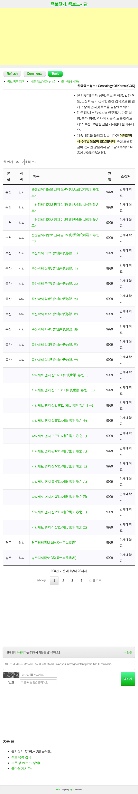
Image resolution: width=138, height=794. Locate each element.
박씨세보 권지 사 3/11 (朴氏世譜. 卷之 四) (59, 496)
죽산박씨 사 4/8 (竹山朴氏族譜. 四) (54, 329)
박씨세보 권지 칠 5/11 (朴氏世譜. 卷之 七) (59, 466)
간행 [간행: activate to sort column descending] (109, 176)
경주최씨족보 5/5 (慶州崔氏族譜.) (53, 542)
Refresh (12, 73)
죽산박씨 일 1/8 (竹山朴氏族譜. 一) (54, 359)
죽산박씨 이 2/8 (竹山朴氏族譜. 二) (54, 253)
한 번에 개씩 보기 (20, 162)
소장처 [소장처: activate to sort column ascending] (125, 176)
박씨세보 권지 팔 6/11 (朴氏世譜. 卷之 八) (59, 451)
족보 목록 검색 (15, 81)
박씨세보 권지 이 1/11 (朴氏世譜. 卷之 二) (59, 527)
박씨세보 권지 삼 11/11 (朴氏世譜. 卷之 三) (59, 375)
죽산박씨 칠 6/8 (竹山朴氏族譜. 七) (54, 299)
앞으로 (41, 581)
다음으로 (95, 581)
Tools (55, 73)
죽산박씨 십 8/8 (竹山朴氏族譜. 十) (54, 268)
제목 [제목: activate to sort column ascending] (36, 176)
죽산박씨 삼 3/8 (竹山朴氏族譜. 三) (54, 344)
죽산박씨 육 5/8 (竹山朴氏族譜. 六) (54, 314)
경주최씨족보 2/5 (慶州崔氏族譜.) (53, 558)
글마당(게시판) (70, 81)
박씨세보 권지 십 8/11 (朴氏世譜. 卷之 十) (59, 420)
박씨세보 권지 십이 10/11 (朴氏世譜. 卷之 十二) (62, 390)
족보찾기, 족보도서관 (68, 4)
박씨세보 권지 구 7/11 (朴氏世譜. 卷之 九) (59, 436)
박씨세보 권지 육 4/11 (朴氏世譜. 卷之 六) (59, 481)
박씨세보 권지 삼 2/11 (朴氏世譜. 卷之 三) (59, 512)
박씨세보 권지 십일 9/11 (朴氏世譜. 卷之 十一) (62, 405)
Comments (34, 73)
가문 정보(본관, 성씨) (42, 81)
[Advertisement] (69, 36)
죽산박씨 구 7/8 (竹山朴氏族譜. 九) (54, 283)
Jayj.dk (71, 791)
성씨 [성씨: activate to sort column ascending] (21, 176)
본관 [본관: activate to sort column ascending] (8, 176)
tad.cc (58, 791)
